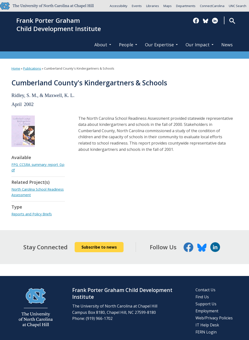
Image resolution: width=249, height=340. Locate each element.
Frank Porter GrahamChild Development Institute (58, 24)
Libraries (152, 6)
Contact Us (205, 289)
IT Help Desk (207, 325)
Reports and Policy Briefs (31, 214)
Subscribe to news (99, 247)
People (128, 45)
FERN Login (206, 332)
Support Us (206, 304)
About (102, 45)
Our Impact (199, 45)
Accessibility (118, 6)
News (227, 45)
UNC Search (237, 6)
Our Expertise (161, 45)
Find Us (202, 297)
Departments (186, 6)
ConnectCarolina (212, 6)
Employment (207, 311)
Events (137, 6)
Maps (167, 6)
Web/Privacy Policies (214, 318)
